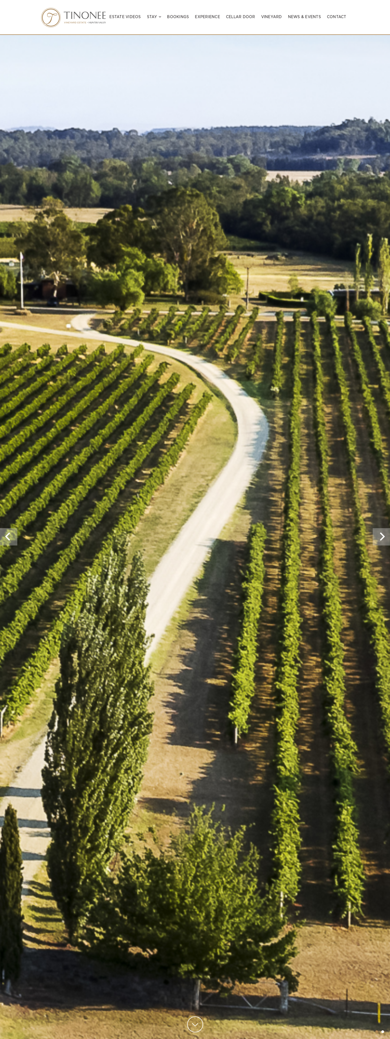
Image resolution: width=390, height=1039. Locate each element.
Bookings (178, 17)
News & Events (304, 17)
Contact (336, 17)
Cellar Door (240, 17)
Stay (154, 17)
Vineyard (271, 17)
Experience (207, 17)
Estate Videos (125, 17)
